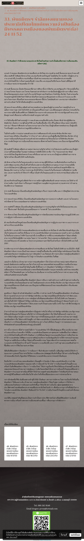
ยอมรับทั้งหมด (75, 535)
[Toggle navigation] (81, 3)
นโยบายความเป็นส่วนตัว (49, 535)
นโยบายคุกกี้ (13, 537)
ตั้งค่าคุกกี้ (64, 535)
